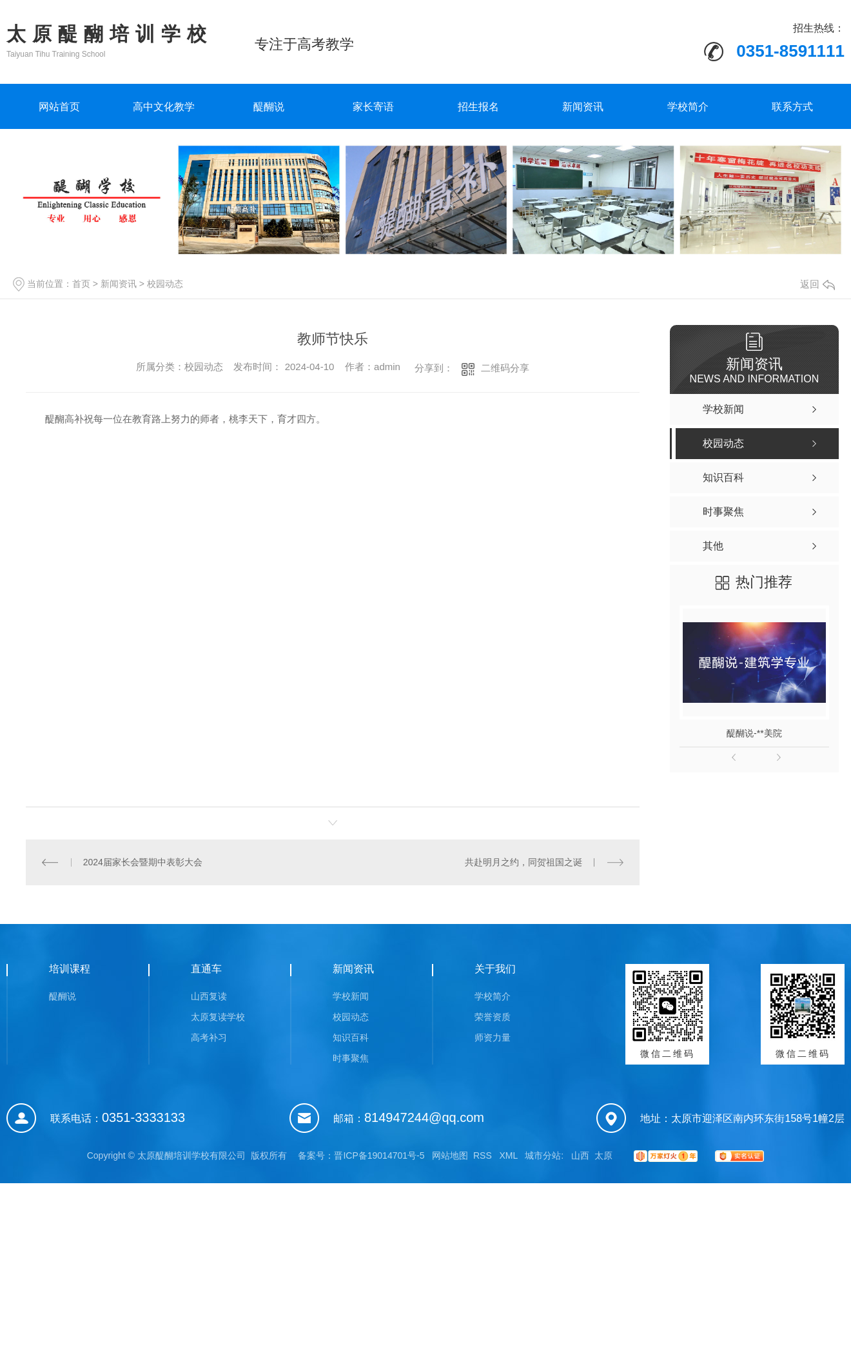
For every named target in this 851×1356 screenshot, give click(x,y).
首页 (81, 284)
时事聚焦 (351, 1058)
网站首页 (59, 106)
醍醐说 (268, 106)
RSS (483, 1155)
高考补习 (209, 1037)
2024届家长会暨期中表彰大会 (142, 862)
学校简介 (688, 106)
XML (509, 1155)
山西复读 (209, 996)
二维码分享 (505, 367)
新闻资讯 (582, 106)
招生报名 (478, 106)
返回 (817, 284)
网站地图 (450, 1155)
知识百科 (351, 1037)
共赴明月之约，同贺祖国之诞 (523, 862)
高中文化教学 (164, 106)
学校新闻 (351, 996)
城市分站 (543, 1155)
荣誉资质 (492, 1017)
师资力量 (492, 1037)
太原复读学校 (218, 1017)
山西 (580, 1155)
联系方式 (792, 106)
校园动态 (165, 284)
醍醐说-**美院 (754, 733)
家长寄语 (373, 106)
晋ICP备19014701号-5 (379, 1155)
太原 (603, 1155)
